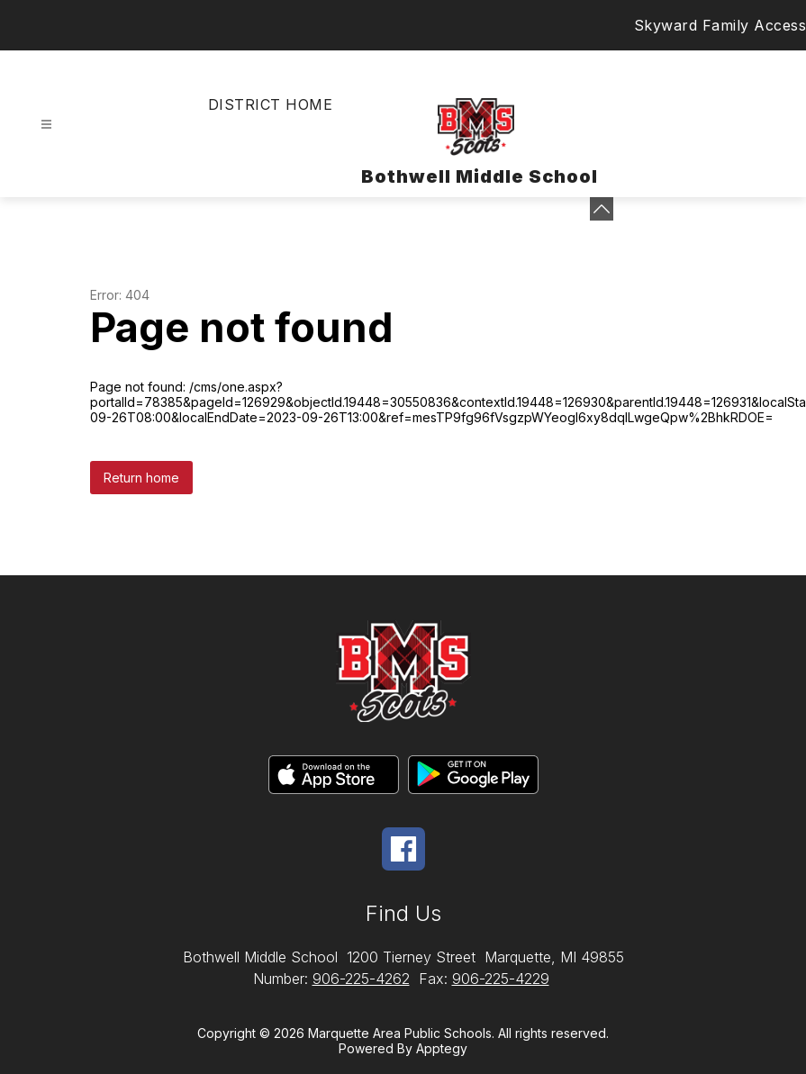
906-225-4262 (361, 979)
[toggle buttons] (601, 209)
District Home (270, 104)
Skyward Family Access (720, 25)
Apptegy (441, 1048)
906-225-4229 (500, 979)
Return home (141, 477)
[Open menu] (46, 124)
